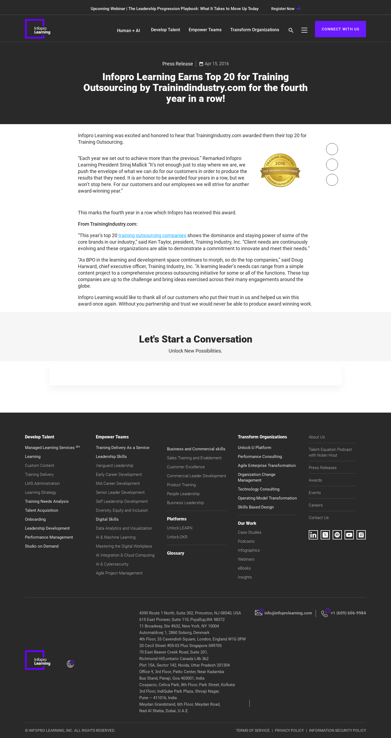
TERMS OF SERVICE (253, 730)
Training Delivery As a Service (122, 447)
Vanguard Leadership (114, 465)
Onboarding (35, 519)
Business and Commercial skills (196, 449)
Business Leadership (185, 502)
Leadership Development (47, 528)
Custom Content (39, 465)
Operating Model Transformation (267, 498)
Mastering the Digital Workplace (124, 546)
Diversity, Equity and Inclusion (122, 510)
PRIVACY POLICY (289, 730)
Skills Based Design (256, 507)
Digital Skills (107, 519)
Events (315, 492)
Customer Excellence (186, 466)
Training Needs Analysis (47, 501)
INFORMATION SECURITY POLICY (337, 730)
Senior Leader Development (120, 492)
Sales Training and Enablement (194, 458)
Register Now (286, 9)
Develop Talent (165, 29)
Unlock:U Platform (254, 447)
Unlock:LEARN (180, 528)
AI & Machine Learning (115, 537)
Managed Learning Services (52, 447)
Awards (315, 480)
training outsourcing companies (152, 235)
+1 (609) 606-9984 (348, 613)
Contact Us (319, 517)
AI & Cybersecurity (112, 564)
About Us (317, 437)
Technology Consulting (258, 489)
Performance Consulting (260, 456)
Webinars (246, 559)
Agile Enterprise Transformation (267, 465)
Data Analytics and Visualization (124, 528)
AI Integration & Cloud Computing (125, 555)
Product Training (181, 484)
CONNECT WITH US (340, 29)
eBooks (244, 568)
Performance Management (49, 537)
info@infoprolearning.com (288, 613)
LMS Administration (42, 483)
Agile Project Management (119, 573)
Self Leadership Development (122, 501)
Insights (245, 577)
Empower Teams (205, 29)
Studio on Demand (41, 546)
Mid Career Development (118, 483)
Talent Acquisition (41, 510)
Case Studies (249, 532)
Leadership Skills (111, 456)
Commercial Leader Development (196, 475)
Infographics (249, 550)
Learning (32, 456)
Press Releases (323, 467)
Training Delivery (39, 474)
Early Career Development (119, 474)
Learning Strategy (40, 492)
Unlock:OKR (177, 537)
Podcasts (246, 541)
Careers (316, 505)
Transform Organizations (254, 29)
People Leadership (183, 493)
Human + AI (128, 30)
